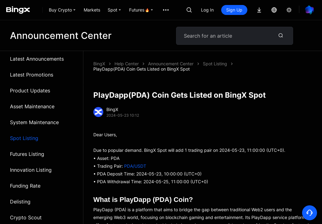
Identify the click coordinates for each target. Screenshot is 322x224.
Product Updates (30, 90)
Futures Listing (27, 154)
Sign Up (234, 9)
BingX (99, 63)
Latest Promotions (31, 75)
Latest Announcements (37, 59)
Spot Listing (24, 138)
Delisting (20, 201)
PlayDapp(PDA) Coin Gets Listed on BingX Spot (141, 69)
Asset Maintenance (32, 106)
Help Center (126, 63)
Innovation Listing (31, 170)
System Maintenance (34, 122)
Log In (207, 9)
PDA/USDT (135, 166)
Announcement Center (171, 63)
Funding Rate (25, 186)
